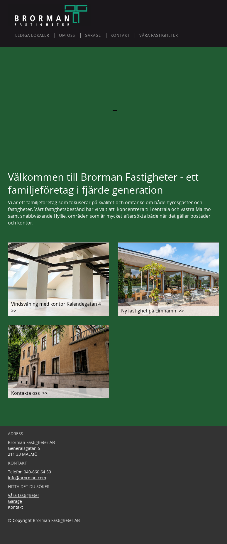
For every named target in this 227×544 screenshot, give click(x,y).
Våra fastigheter (158, 35)
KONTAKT (120, 35)
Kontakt (15, 507)
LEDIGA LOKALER (32, 35)
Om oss (67, 35)
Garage (15, 501)
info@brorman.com (27, 477)
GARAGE (93, 35)
